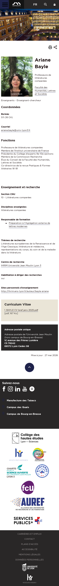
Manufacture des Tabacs (21, 400)
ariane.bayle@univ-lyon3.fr (15, 130)
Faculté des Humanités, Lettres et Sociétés (45, 90)
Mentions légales (29, 554)
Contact (29, 539)
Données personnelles (29, 560)
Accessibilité (29, 549)
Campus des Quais (18, 407)
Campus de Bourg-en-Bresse (24, 413)
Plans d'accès (29, 544)
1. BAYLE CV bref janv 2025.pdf (21, 310)
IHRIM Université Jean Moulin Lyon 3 (21, 265)
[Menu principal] (4, 4)
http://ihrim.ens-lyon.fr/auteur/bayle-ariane (25, 291)
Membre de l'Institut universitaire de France (25, 150)
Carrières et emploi (29, 534)
